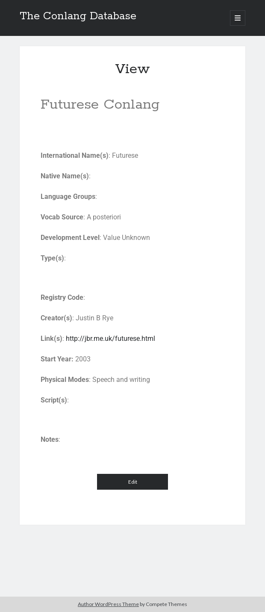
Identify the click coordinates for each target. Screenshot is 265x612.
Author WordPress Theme (108, 604)
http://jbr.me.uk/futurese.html (110, 338)
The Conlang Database (78, 16)
